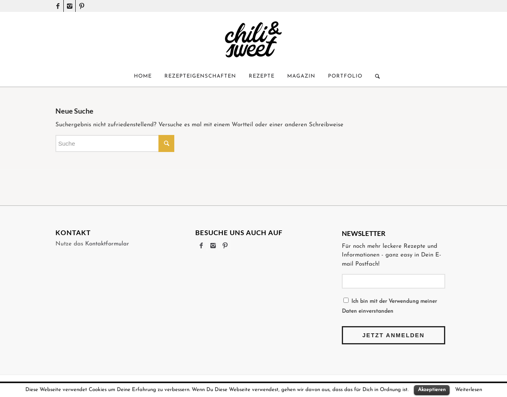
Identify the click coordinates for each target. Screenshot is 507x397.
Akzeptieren (432, 389)
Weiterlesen (468, 389)
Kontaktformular (107, 244)
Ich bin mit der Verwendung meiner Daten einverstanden (389, 306)
